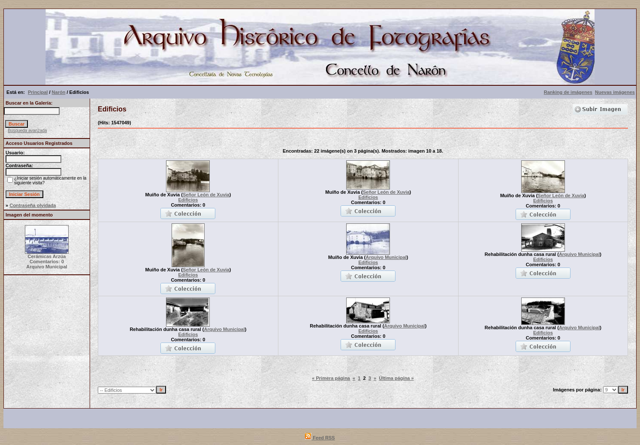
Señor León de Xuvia (206, 194)
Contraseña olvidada (32, 205)
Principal (38, 92)
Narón (59, 92)
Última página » (396, 378)
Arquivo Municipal (386, 257)
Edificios (188, 199)
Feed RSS (320, 437)
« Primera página (331, 378)
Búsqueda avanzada (27, 130)
